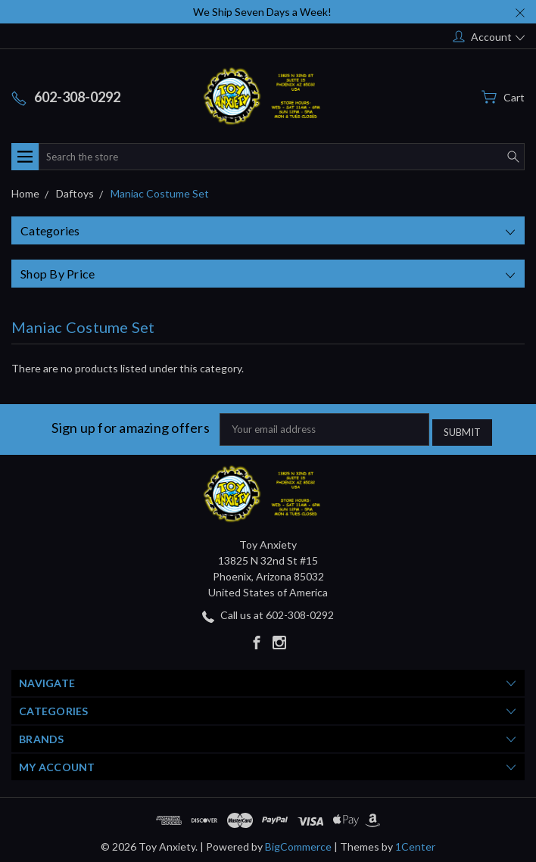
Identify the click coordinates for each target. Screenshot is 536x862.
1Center (415, 842)
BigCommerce (298, 842)
